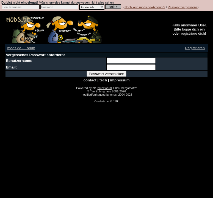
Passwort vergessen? (182, 7)
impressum (119, 80)
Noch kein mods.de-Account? (145, 7)
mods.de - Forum (21, 48)
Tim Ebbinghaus (100, 91)
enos (113, 94)
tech (103, 80)
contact (89, 80)
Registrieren (195, 48)
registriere (189, 33)
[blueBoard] (104, 88)
